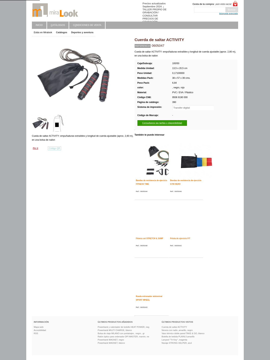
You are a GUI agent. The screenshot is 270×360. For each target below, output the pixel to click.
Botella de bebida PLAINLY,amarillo (178, 336)
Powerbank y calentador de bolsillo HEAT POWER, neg (123, 327)
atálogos (58, 25)
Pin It (35, 148)
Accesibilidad (40, 330)
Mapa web (39, 327)
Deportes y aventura (82, 32)
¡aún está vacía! (212, 4)
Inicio (39, 25)
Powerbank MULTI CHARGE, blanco (115, 330)
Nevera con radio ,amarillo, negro (177, 330)
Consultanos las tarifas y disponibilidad (162, 123)
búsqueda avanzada (228, 13)
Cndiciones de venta (87, 25)
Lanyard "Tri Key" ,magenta (174, 340)
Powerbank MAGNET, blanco (111, 343)
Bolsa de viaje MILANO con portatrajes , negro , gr (121, 333)
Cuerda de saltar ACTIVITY (174, 327)
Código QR (54, 148)
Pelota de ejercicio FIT (180, 238)
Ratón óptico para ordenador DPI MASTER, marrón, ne (123, 336)
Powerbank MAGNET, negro (111, 340)
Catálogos (61, 32)
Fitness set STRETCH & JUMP (149, 238)
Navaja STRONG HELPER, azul (177, 343)
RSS (36, 333)
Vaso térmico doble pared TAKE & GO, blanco (183, 333)
